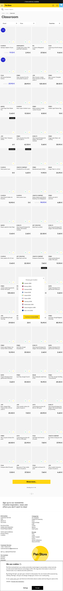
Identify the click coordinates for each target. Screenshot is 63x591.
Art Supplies (35, 518)
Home (3, 13)
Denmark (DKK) (27, 289)
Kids (7, 13)
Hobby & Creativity (37, 519)
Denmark (3, 560)
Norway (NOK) (26, 286)
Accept (37, 588)
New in (34, 527)
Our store (3, 522)
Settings (25, 588)
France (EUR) (26, 298)
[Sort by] (54, 23)
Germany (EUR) (27, 301)
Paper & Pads (35, 522)
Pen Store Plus (5, 525)
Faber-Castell (36, 537)
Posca (33, 538)
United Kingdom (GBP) (29, 307)
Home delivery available (31, 1)
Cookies (3, 535)
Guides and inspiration (7, 527)
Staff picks (35, 529)
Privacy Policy (4, 533)
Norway (3, 558)
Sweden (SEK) (26, 283)
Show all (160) (36, 541)
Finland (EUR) (26, 292)
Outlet (34, 525)
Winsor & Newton (37, 540)
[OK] (31, 9)
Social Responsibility (6, 528)
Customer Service (6, 517)
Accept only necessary (17, 581)
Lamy (33, 535)
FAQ (2, 519)
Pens (33, 521)
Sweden (3, 557)
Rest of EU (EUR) (27, 310)
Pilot (33, 534)
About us (3, 521)
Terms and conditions (7, 532)
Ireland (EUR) (26, 295)
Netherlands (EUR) (28, 304)
